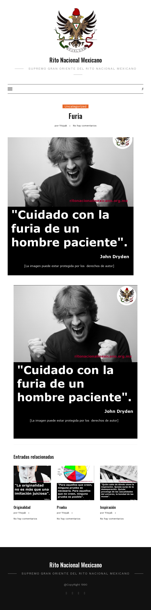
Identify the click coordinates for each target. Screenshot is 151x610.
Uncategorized (75, 106)
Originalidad (22, 507)
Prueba (62, 507)
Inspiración (108, 507)
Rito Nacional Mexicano (75, 59)
